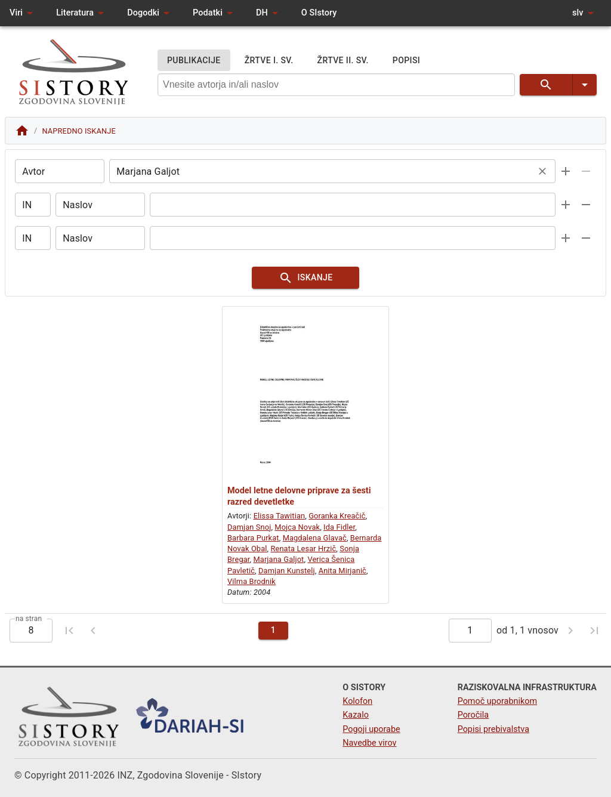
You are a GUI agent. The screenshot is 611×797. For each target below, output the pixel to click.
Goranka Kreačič (336, 520)
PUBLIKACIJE (194, 61)
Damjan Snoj (249, 531)
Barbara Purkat (253, 541)
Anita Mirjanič (342, 574)
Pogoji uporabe (371, 729)
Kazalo (355, 715)
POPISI (406, 61)
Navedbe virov (369, 743)
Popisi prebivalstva (493, 729)
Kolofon (357, 701)
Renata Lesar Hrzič (303, 553)
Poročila (473, 715)
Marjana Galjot (278, 564)
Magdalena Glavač (315, 541)
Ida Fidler (339, 531)
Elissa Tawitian (280, 520)
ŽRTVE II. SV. (343, 61)
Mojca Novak (297, 531)
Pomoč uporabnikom (497, 701)
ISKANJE (305, 280)
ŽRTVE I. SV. (269, 61)
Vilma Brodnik (251, 586)
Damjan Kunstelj (286, 574)
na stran (29, 623)
